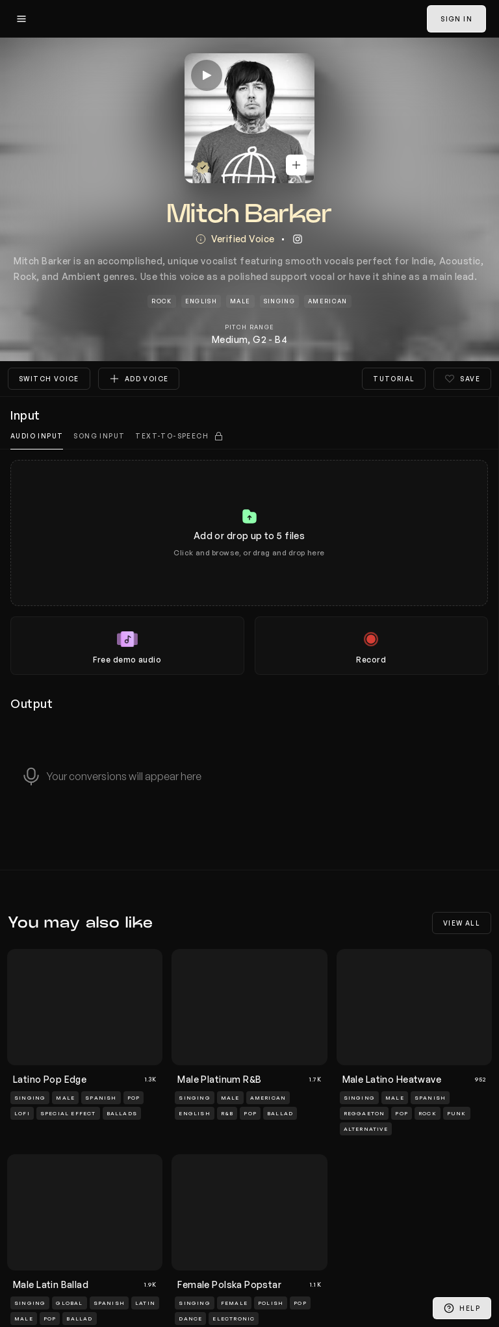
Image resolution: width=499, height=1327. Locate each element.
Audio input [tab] (36, 436)
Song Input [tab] (99, 436)
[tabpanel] (249, 567)
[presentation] (249, 567)
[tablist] (249, 436)
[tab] (179, 436)
